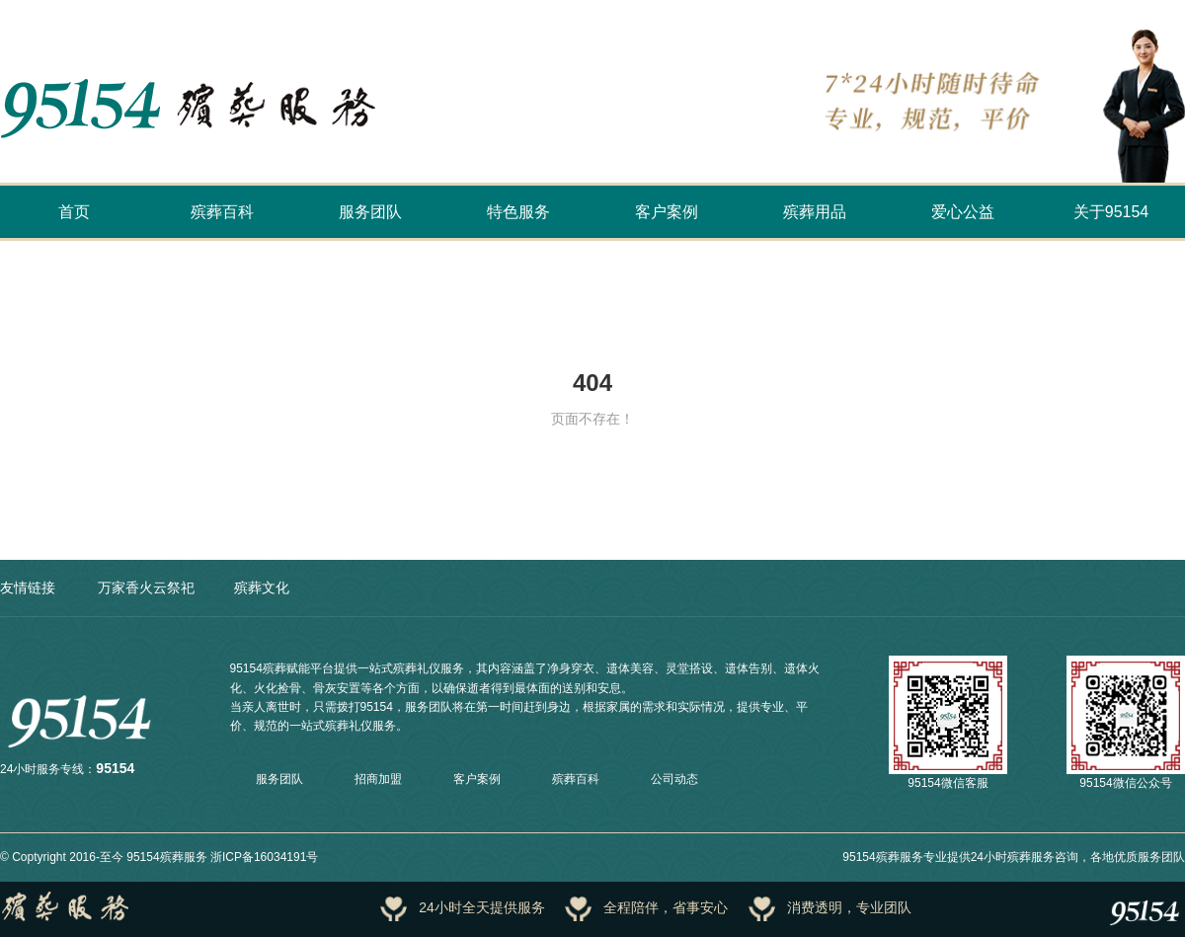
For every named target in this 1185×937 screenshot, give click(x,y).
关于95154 (1111, 211)
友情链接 (27, 587)
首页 (74, 211)
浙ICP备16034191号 (264, 857)
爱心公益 (962, 211)
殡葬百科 (222, 211)
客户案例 (666, 211)
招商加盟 (378, 779)
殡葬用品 (814, 211)
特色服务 (518, 211)
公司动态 (674, 779)
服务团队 (370, 211)
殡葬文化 (261, 587)
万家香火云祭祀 (146, 587)
